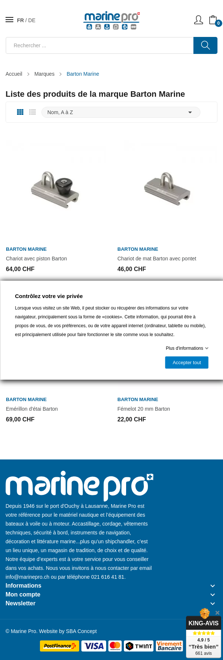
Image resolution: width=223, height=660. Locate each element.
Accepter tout (186, 362)
